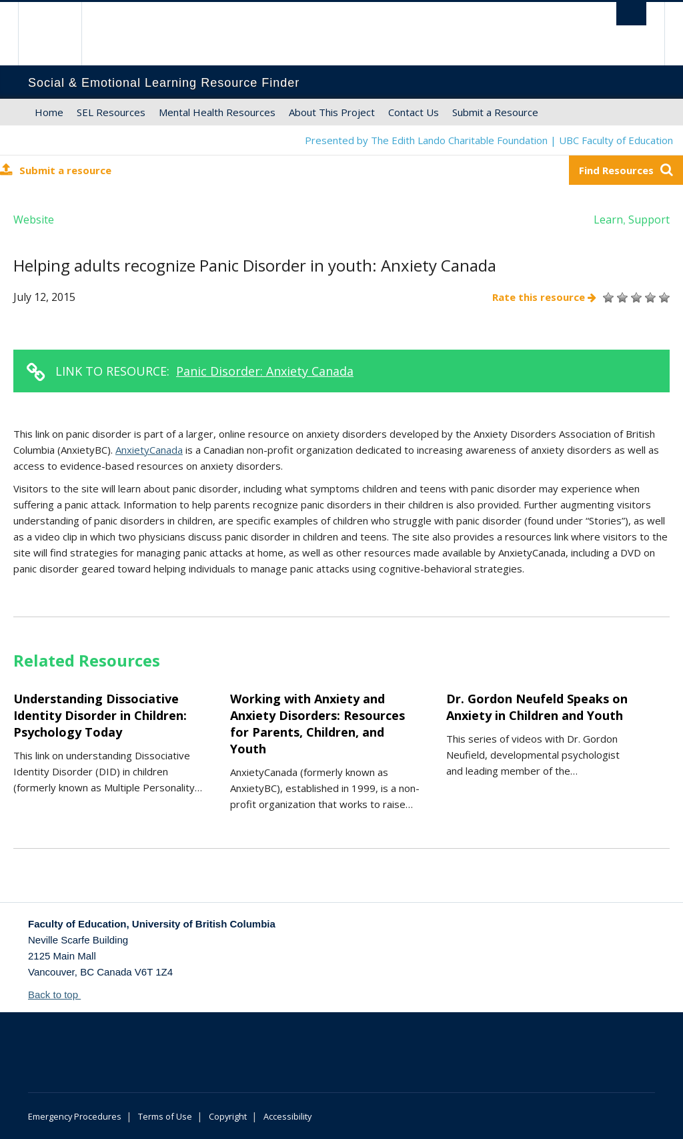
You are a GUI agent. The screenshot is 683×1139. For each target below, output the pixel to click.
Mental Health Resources (217, 112)
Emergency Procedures (74, 1116)
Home (49, 112)
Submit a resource (55, 170)
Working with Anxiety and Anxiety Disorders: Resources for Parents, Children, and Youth (317, 724)
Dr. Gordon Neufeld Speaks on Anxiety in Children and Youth (537, 707)
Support (649, 219)
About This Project (332, 112)
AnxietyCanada (149, 449)
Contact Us (413, 112)
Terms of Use (165, 1116)
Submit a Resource (495, 112)
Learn (608, 219)
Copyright (228, 1116)
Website (33, 219)
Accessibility (287, 1116)
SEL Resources (111, 112)
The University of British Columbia (59, 33)
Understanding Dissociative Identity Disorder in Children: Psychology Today (100, 715)
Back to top (59, 994)
